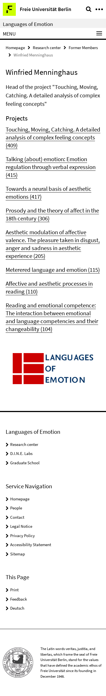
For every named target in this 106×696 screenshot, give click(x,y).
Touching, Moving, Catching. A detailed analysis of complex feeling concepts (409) (53, 137)
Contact (17, 517)
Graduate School (25, 462)
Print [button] (14, 589)
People (16, 508)
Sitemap (17, 554)
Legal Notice (21, 526)
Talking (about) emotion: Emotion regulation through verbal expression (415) (51, 167)
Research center (47, 47)
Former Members (83, 47)
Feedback (18, 599)
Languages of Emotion (28, 24)
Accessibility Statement (30, 544)
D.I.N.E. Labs (21, 453)
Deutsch (17, 608)
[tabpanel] (53, 208)
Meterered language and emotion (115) (53, 269)
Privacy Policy (22, 535)
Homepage (15, 47)
